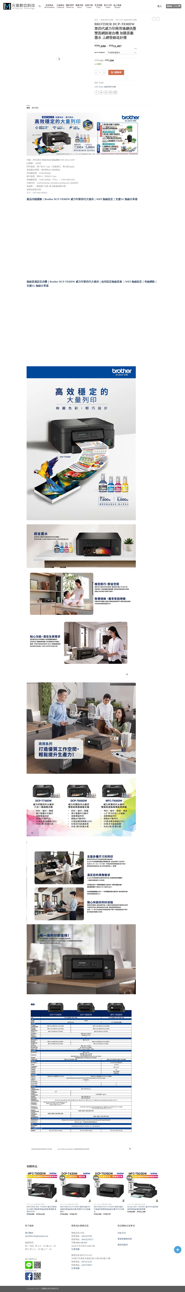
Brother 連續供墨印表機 (126, 20)
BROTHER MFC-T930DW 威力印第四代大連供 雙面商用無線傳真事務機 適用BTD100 (42, 1209)
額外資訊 (35, 108)
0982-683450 (81, 1243)
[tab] (28, 107)
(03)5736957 (87, 1265)
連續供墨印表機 (106, 20)
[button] (177, 1249)
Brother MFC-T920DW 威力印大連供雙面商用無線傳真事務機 (142, 1208)
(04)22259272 (87, 1239)
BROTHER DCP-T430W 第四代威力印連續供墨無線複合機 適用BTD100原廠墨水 (75, 1209)
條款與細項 (123, 1245)
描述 (28, 108)
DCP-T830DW (99, 52)
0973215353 (87, 1262)
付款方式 (122, 1233)
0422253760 (87, 1236)
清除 (135, 48)
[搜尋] (40, 6)
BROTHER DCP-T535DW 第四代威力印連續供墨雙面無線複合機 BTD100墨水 (109, 1209)
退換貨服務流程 (125, 1239)
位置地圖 (75, 1249)
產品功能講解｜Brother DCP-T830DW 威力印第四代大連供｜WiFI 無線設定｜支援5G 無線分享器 (82, 199)
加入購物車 (116, 72)
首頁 (96, 20)
